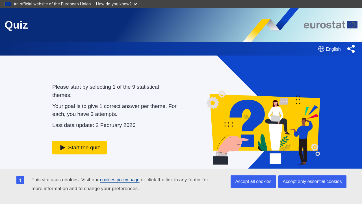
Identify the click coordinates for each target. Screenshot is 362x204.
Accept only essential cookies (312, 181)
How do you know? (116, 3)
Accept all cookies (253, 181)
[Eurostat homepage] (330, 25)
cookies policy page (120, 179)
